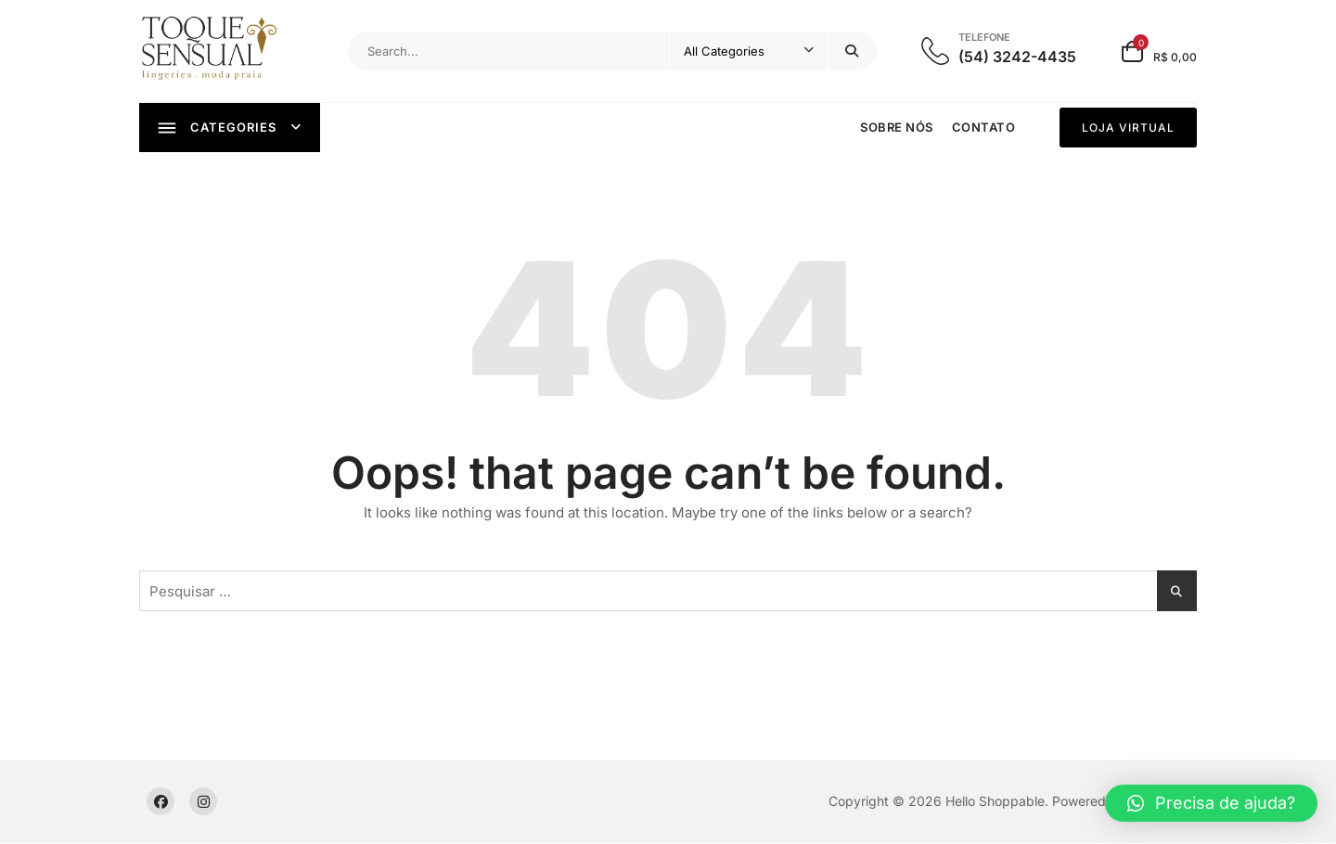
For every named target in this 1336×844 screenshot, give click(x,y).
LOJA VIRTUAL (1128, 127)
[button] (1211, 803)
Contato (984, 127)
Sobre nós (896, 127)
